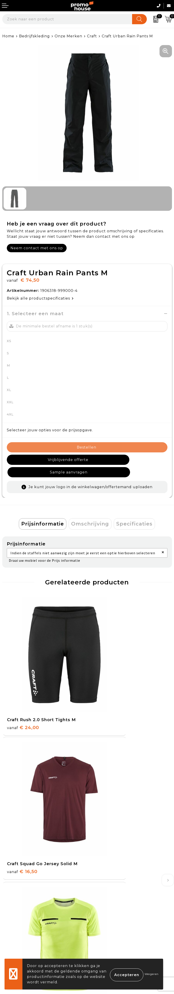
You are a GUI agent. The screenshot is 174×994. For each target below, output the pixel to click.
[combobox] (67, 19)
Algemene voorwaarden (113, 900)
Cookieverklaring (106, 910)
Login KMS (12, 942)
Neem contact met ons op (36, 248)
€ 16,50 (107, 675)
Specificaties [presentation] (134, 511)
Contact (10, 900)
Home (8, 36)
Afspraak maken (105, 843)
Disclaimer (99, 931)
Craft (92, 36)
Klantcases (100, 854)
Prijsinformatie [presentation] (42, 511)
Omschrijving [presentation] (90, 511)
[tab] (42, 511)
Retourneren (15, 921)
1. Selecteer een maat (35, 313)
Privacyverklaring (107, 921)
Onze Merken (68, 36)
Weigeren (152, 974)
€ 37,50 (22, 781)
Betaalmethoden (19, 910)
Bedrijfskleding (34, 36)
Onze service (15, 931)
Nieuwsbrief (101, 833)
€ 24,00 (23, 675)
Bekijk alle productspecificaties (40, 298)
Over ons (98, 822)
